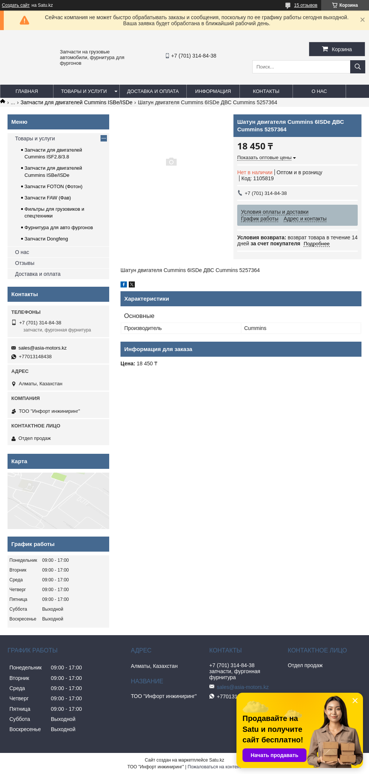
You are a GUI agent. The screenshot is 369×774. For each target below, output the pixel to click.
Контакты (266, 91)
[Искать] (357, 66)
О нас (319, 91)
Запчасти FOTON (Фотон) (53, 186)
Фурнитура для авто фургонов (58, 227)
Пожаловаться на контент (214, 766)
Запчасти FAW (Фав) (47, 198)
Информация (213, 91)
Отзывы (24, 263)
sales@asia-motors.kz (42, 348)
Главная (26, 91)
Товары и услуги (84, 91)
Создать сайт (16, 5)
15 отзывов (305, 5)
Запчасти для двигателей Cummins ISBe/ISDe (77, 102)
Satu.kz (216, 760)
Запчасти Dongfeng (46, 239)
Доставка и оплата (153, 91)
